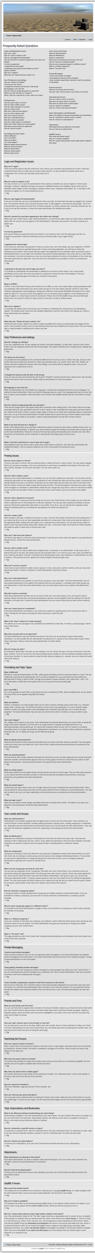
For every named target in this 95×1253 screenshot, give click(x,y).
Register (82, 39)
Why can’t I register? (11, 73)
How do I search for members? (59, 106)
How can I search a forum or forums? (61, 99)
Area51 (39, 1206)
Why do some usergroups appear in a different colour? (67, 64)
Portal (9, 35)
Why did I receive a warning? (14, 120)
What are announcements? (13, 146)
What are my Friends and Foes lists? (61, 89)
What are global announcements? (15, 144)
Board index (17, 35)
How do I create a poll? (12, 109)
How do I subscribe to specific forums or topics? (65, 117)
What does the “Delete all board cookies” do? (19, 75)
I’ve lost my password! (11, 64)
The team (51, 1244)
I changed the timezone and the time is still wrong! (21, 86)
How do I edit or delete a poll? (14, 113)
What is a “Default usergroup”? (59, 66)
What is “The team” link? (57, 68)
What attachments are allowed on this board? (64, 127)
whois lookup (70, 1218)
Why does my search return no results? (62, 101)
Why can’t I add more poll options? (16, 111)
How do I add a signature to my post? (17, 107)
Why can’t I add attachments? (14, 117)
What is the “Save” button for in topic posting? (19, 124)
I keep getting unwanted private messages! (63, 78)
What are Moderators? (56, 55)
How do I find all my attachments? (60, 129)
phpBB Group (66, 1191)
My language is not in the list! (14, 89)
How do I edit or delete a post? (14, 105)
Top (7, 176)
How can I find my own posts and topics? (63, 108)
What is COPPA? (10, 70)
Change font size (90, 35)
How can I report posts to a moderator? (17, 122)
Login (90, 39)
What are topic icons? (11, 153)
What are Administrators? (57, 53)
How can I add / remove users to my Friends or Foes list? (68, 92)
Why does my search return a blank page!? (63, 103)
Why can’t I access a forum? (13, 115)
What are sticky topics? (12, 149)
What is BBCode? (10, 136)
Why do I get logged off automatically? (17, 58)
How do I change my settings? (14, 82)
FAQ (75, 39)
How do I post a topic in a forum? (15, 102)
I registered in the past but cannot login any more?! (21, 68)
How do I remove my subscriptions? (61, 119)
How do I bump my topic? (13, 128)
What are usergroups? (56, 58)
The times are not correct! (13, 84)
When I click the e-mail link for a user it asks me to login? (23, 95)
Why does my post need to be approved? (18, 126)
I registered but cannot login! (14, 66)
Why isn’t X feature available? (59, 138)
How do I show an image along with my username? (21, 91)
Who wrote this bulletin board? (59, 136)
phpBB (41, 1248)
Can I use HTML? (10, 138)
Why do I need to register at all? (15, 55)
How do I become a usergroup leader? (62, 62)
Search (68, 39)
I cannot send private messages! (60, 76)
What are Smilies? (10, 140)
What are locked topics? (12, 151)
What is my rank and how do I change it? (18, 93)
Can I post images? (10, 142)
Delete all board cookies (64, 1244)
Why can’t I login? (10, 53)
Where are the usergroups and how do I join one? (66, 60)
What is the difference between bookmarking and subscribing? (70, 115)
